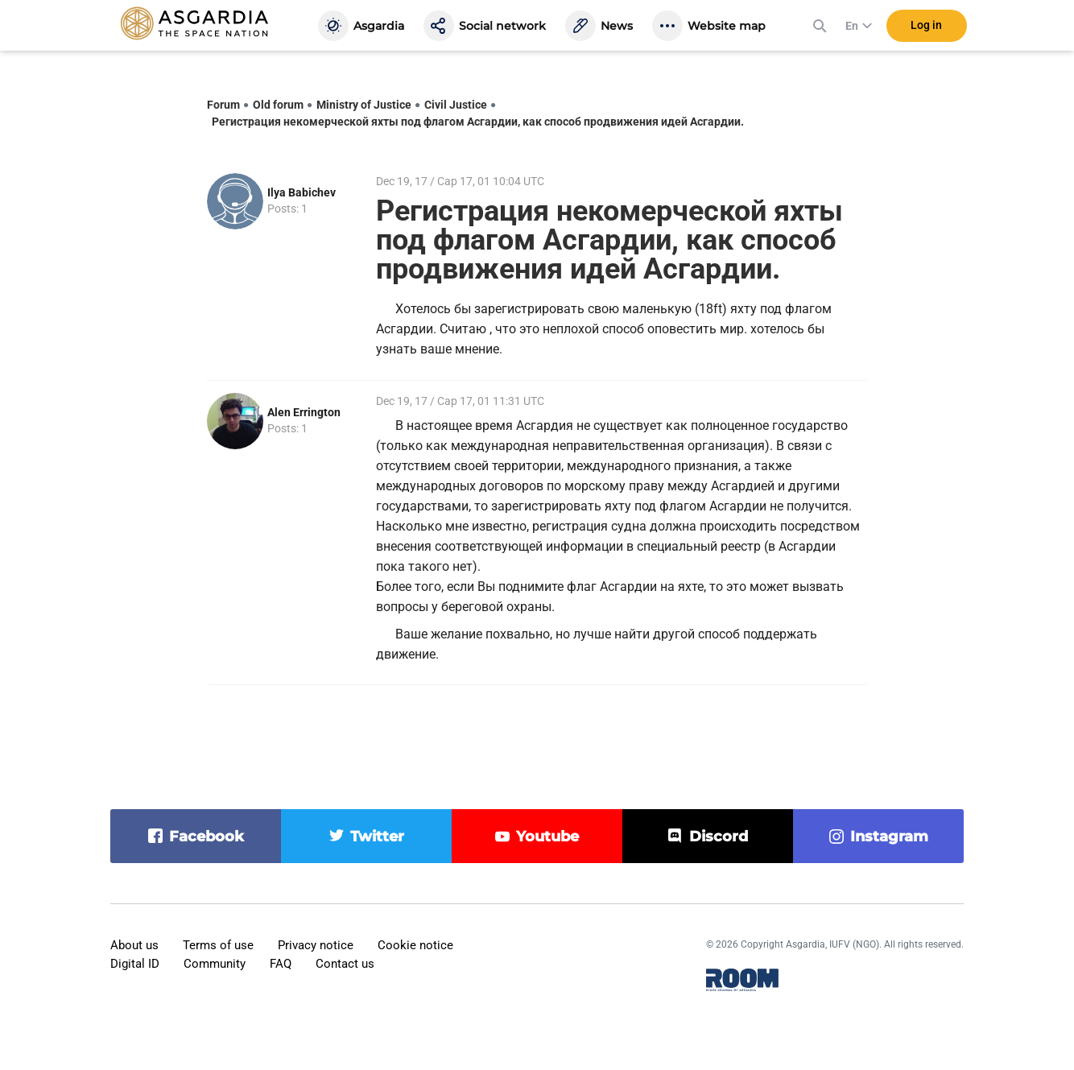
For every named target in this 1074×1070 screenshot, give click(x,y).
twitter (377, 836)
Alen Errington (304, 412)
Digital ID (134, 963)
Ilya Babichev (301, 192)
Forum (223, 104)
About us (134, 945)
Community (215, 963)
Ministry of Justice (363, 104)
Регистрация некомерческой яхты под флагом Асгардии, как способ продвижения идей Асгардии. (478, 121)
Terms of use (218, 945)
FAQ (280, 963)
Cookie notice (415, 945)
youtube (547, 836)
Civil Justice (455, 104)
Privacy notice (315, 945)
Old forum (278, 104)
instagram (889, 836)
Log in (926, 31)
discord (718, 836)
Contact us (345, 963)
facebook (206, 836)
